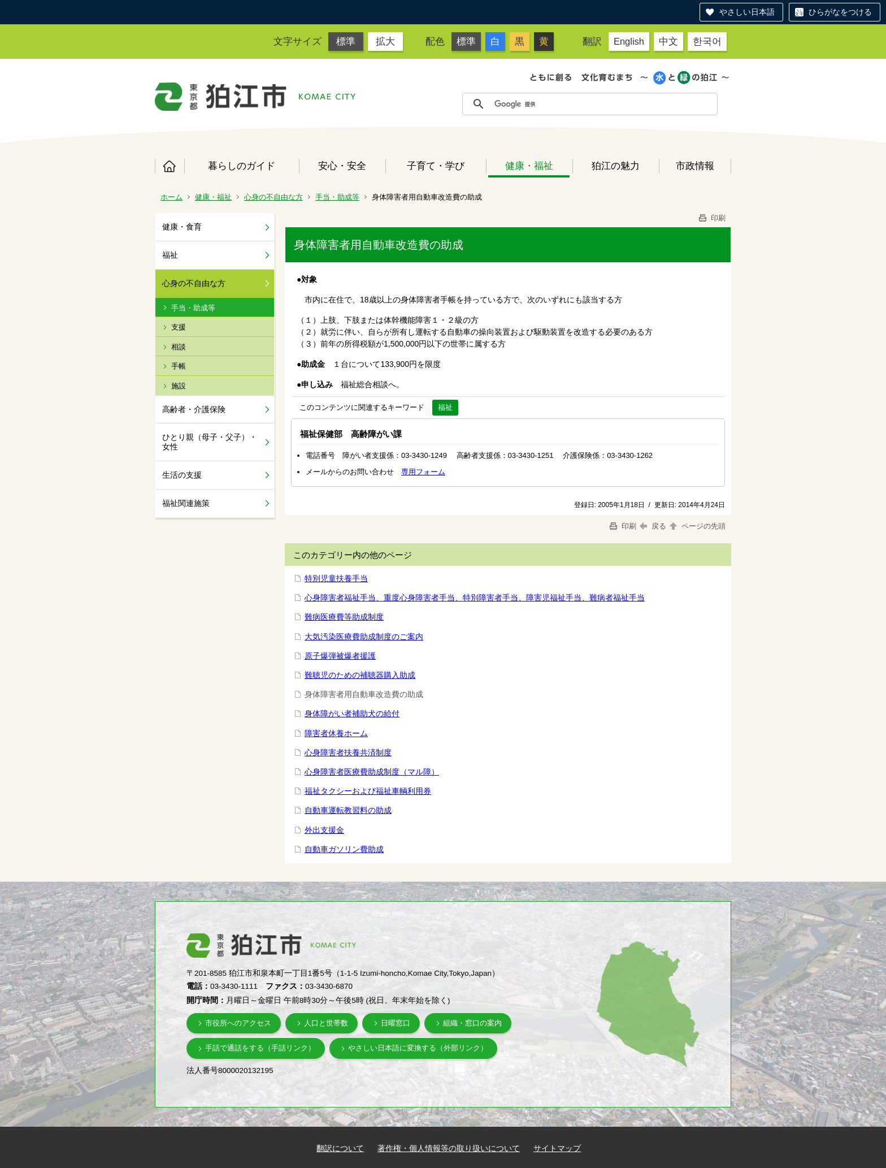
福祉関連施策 (186, 503)
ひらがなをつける (840, 11)
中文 (668, 41)
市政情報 (695, 166)
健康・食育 (182, 226)
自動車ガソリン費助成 (344, 849)
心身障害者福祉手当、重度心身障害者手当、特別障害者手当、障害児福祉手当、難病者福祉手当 (475, 597)
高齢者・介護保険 (193, 409)
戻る (653, 526)
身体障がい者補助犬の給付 (352, 713)
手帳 (178, 366)
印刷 (711, 218)
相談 (178, 347)
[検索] (602, 104)
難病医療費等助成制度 (344, 616)
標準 (345, 41)
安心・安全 (342, 166)
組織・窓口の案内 (472, 1023)
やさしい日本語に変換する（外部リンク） (418, 1048)
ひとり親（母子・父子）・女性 (209, 441)
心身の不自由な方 (273, 197)
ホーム (169, 166)
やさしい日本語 (747, 11)
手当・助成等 (337, 197)
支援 (178, 327)
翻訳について (340, 1148)
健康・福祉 (529, 166)
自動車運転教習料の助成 (348, 810)
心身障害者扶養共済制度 (348, 752)
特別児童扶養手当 (336, 578)
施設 (178, 386)
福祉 (170, 254)
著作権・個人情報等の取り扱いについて (448, 1148)
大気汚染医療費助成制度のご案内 (364, 636)
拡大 (385, 41)
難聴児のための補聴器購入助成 (360, 675)
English (629, 41)
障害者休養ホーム (336, 733)
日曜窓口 (395, 1023)
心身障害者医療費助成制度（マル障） (372, 771)
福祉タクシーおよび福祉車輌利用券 (368, 790)
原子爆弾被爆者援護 (340, 655)
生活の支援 (182, 474)
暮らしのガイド (241, 166)
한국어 (707, 41)
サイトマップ (557, 1148)
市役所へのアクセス (238, 1023)
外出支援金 (324, 829)
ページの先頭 (697, 526)
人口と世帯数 (326, 1023)
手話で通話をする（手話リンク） (260, 1048)
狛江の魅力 (616, 166)
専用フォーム (423, 472)
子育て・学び (435, 166)
